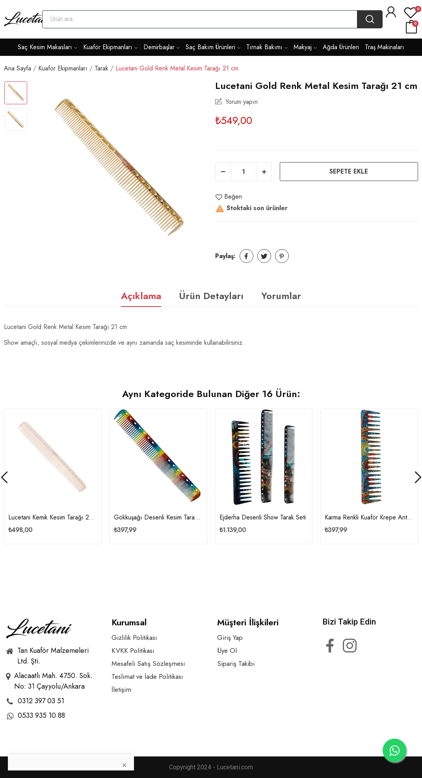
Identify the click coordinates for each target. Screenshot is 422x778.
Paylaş (246, 256)
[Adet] (243, 171)
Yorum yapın (240, 101)
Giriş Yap (230, 637)
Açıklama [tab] (141, 296)
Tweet (264, 256)
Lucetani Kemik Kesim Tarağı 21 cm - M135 (52, 517)
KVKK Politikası (133, 650)
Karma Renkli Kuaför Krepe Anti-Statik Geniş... (369, 517)
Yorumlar (281, 296)
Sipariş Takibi (236, 663)
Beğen (228, 197)
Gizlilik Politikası (134, 637)
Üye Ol (227, 650)
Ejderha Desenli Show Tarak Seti (262, 517)
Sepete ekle (348, 171)
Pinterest (282, 256)
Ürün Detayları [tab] (211, 296)
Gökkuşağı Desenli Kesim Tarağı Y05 (158, 517)
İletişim (121, 689)
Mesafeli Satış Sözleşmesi (148, 663)
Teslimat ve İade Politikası (147, 676)
